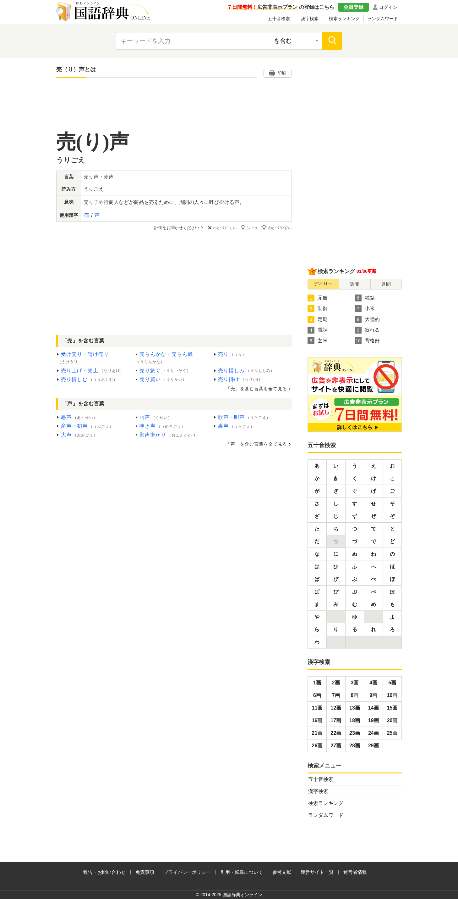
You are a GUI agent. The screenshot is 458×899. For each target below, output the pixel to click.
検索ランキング (344, 18)
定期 (318, 319)
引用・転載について (242, 872)
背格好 (367, 340)
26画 (317, 745)
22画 (335, 733)
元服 (318, 298)
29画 (373, 745)
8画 (355, 695)
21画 (317, 733)
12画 (335, 708)
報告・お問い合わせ (104, 872)
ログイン (388, 7)
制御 (318, 308)
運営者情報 (355, 872)
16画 (317, 720)
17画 (335, 720)
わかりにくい (222, 228)
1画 (317, 682)
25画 (392, 733)
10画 (392, 695)
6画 (317, 695)
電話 (318, 330)
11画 (317, 708)
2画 (336, 682)
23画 (354, 733)
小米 (365, 308)
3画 (355, 682)
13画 (354, 708)
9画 (373, 695)
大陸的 (367, 319)
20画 (392, 720)
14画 (373, 708)
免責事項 (144, 872)
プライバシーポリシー (187, 872)
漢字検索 (310, 18)
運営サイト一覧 (317, 872)
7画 (336, 695)
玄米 (318, 340)
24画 (373, 733)
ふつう (249, 227)
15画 (392, 708)
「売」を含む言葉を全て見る (256, 388)
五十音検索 (279, 18)
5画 (392, 682)
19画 (373, 720)
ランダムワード (382, 18)
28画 (354, 745)
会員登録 (353, 7)
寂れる (367, 330)
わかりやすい (276, 227)
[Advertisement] (174, 109)
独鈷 (365, 298)
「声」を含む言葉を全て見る (256, 444)
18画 (354, 720)
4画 (373, 682)
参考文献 (281, 872)
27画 (335, 745)
